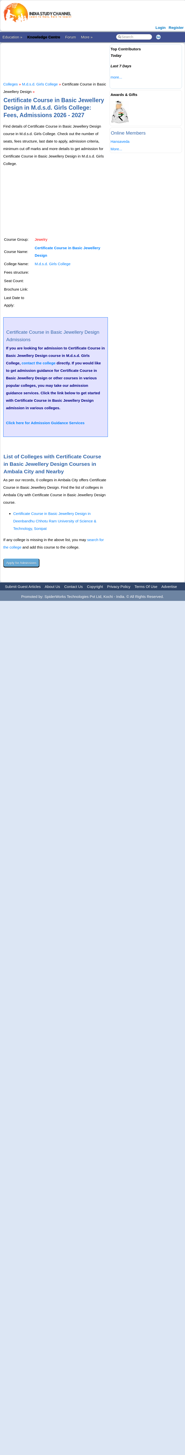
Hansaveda (120, 141)
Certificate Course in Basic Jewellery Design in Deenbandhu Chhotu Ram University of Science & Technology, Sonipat (54, 521)
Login (161, 27)
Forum (70, 37)
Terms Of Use (146, 586)
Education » (12, 37)
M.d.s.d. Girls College (40, 84)
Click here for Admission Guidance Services (45, 423)
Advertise (169, 586)
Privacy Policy (118, 586)
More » (87, 37)
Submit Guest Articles (23, 586)
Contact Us (73, 586)
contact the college (39, 363)
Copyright (95, 586)
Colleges (10, 84)
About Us (52, 586)
